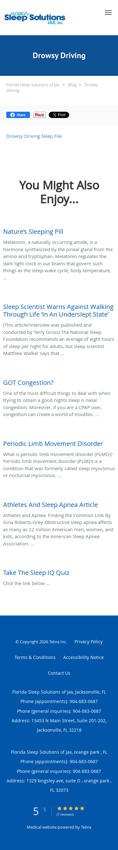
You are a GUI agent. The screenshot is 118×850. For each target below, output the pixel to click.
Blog (72, 84)
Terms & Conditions (35, 657)
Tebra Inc (57, 642)
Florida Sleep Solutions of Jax (32, 84)
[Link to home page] (49, 17)
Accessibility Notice (83, 657)
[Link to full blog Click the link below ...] (59, 571)
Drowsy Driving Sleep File (34, 136)
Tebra (86, 827)
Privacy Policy (89, 642)
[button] (108, 12)
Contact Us (59, 673)
